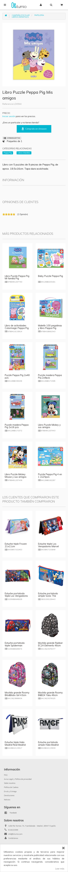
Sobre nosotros (9, 783)
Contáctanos (13, 838)
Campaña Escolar (21, 15)
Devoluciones (9, 795)
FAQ (5, 775)
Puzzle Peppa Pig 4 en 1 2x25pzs (50, 475)
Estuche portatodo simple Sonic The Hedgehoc (48, 596)
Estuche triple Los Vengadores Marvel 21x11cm (48, 546)
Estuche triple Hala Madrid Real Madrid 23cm (15, 745)
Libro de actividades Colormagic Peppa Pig (17, 327)
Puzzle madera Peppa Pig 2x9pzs (50, 376)
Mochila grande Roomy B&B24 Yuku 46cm (50, 694)
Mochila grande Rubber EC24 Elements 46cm (50, 644)
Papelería (39, 15)
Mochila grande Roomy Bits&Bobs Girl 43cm (17, 694)
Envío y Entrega (10, 791)
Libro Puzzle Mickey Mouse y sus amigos (15, 475)
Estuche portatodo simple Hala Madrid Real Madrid (48, 745)
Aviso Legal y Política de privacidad (18, 779)
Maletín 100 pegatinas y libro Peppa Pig (50, 327)
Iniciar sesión (8, 116)
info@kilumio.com (15, 834)
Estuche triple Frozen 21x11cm (16, 545)
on (3, 214)
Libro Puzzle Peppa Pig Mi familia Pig (17, 277)
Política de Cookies (11, 787)
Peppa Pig (8, 153)
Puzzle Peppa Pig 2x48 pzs (17, 376)
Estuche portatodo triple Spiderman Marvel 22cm (15, 646)
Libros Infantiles (20, 17)
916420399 (13, 830)
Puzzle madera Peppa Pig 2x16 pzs (17, 426)
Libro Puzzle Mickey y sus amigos (49, 426)
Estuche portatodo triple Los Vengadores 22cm (16, 596)
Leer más (59, 868)
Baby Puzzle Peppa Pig (50, 276)
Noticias (7, 799)
